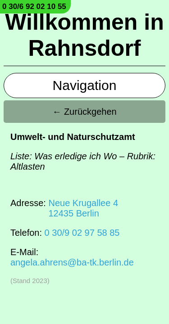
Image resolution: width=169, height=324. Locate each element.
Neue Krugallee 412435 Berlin (83, 208)
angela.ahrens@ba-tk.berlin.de (72, 262)
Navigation (85, 85)
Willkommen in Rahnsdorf (84, 35)
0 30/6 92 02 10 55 (34, 6)
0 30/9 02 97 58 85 (82, 233)
